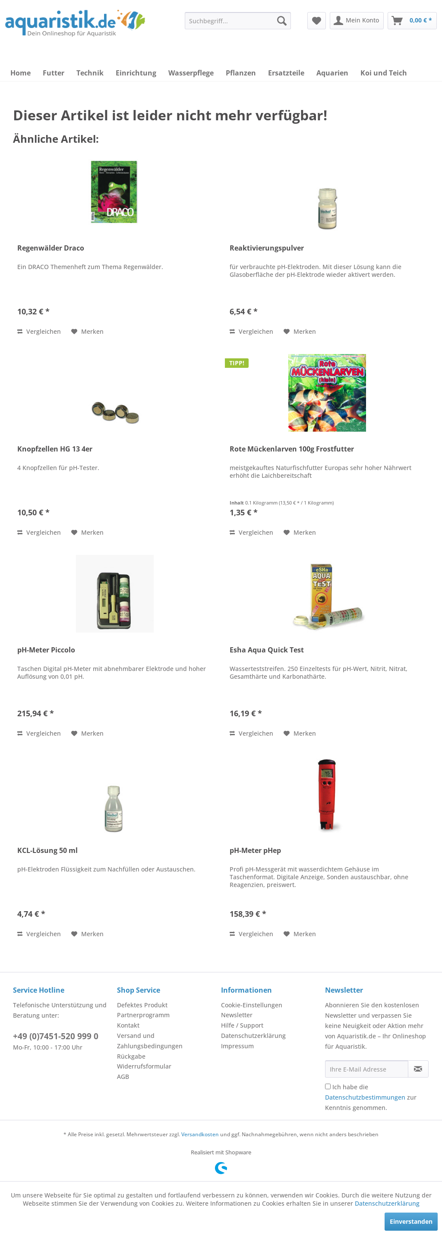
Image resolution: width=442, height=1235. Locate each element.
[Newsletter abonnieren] (418, 1069)
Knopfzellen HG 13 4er (54, 449)
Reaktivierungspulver (267, 248)
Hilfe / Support (242, 1025)
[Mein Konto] (357, 20)
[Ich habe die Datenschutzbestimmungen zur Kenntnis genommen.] (328, 1086)
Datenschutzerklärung (253, 1035)
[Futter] (53, 73)
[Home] (20, 73)
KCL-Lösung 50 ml (47, 850)
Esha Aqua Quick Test (267, 650)
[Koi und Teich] (383, 73)
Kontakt (128, 1025)
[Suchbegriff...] (238, 20)
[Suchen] (282, 20)
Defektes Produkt (142, 1005)
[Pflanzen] (241, 73)
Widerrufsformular (144, 1066)
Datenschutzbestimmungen (365, 1097)
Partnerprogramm (143, 1015)
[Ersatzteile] (286, 73)
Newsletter (237, 1015)
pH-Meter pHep (255, 850)
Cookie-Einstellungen (251, 1005)
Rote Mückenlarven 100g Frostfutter (292, 449)
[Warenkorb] (412, 20)
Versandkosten (200, 1134)
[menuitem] (238, 20)
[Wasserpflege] (191, 73)
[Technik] (90, 73)
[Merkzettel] (316, 20)
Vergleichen (39, 331)
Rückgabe (131, 1056)
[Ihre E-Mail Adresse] (366, 1069)
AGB (123, 1076)
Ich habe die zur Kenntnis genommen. (371, 1097)
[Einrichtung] (136, 73)
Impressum (237, 1046)
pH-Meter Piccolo (46, 650)
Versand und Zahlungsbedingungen (150, 1040)
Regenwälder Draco (50, 248)
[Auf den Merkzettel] (87, 331)
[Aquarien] (332, 73)
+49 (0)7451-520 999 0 (55, 1036)
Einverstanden (411, 1221)
